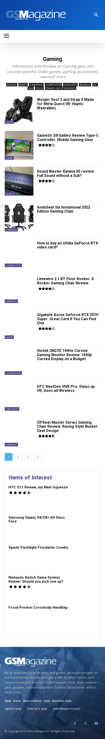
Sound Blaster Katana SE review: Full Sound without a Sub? (66, 173)
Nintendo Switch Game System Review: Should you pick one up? (35, 579)
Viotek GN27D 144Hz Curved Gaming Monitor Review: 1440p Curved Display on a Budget (64, 354)
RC (95, 84)
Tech (39, 88)
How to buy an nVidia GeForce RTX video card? (67, 245)
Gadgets (70, 84)
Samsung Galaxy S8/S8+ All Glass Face (36, 519)
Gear (9, 122)
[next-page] (38, 457)
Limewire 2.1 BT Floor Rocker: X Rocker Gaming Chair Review (65, 281)
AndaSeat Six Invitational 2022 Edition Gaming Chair (63, 209)
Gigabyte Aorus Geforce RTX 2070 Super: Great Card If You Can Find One (67, 318)
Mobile (85, 84)
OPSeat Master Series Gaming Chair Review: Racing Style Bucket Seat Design (67, 426)
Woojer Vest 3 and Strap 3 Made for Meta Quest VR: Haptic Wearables (65, 103)
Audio (11, 84)
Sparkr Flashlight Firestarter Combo (38, 547)
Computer (53, 84)
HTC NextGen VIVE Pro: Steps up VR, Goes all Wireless (66, 388)
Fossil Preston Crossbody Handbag (37, 607)
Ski (31, 88)
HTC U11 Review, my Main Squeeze (38, 487)
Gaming (11, 229)
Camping (36, 84)
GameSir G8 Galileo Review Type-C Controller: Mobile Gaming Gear (68, 137)
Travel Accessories (60, 88)
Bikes (23, 84)
